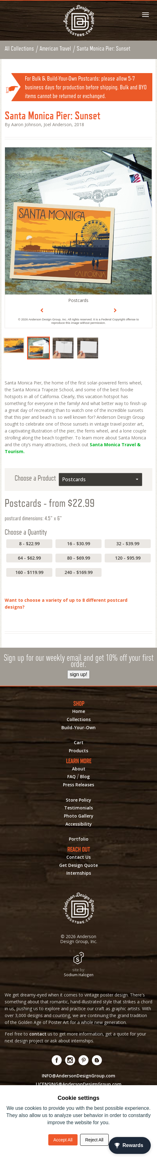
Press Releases (78, 785)
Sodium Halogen (78, 974)
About (78, 769)
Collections (79, 720)
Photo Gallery (78, 816)
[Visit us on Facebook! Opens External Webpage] (57, 1061)
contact (37, 1034)
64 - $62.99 (29, 558)
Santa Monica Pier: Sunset (104, 48)
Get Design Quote (78, 865)
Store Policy (78, 800)
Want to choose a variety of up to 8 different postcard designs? (66, 603)
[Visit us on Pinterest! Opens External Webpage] (83, 1061)
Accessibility (78, 824)
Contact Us (78, 857)
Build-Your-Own (78, 728)
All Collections (19, 48)
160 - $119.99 (29, 573)
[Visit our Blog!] (97, 1061)
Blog (85, 777)
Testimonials (78, 808)
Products (78, 751)
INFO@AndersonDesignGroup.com (78, 1076)
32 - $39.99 (127, 544)
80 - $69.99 (78, 558)
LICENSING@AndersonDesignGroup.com (78, 1084)
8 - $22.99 (29, 544)
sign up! (78, 674)
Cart (78, 743)
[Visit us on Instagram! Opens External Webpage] (70, 1061)
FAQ (71, 777)
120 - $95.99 (127, 558)
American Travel (56, 48)
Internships (78, 873)
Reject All (94, 1139)
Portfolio (78, 839)
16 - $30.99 (78, 544)
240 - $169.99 (78, 573)
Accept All (62, 1139)
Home (78, 712)
